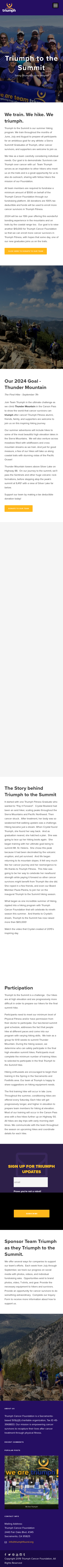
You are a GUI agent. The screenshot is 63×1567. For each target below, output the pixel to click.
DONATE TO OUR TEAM (18, 508)
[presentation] (35, 1199)
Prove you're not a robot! (27, 1191)
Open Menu (55, 5)
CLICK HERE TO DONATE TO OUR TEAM (25, 251)
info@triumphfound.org (21, 1541)
